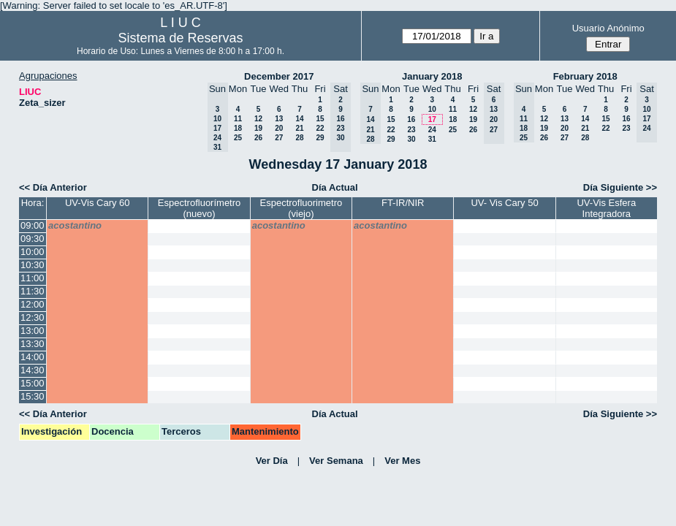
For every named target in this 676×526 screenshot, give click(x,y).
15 (320, 119)
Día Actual (335, 187)
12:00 (32, 304)
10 (432, 109)
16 (411, 119)
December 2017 (279, 76)
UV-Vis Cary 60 (97, 202)
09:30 (32, 238)
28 (299, 138)
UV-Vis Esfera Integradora (606, 208)
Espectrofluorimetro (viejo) (301, 208)
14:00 (32, 356)
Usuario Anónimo (608, 28)
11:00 (32, 277)
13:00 (32, 330)
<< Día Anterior (53, 187)
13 (279, 119)
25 (238, 138)
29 (320, 138)
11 (238, 119)
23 (411, 130)
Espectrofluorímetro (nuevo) (199, 208)
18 (238, 128)
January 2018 (432, 76)
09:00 (32, 225)
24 (432, 130)
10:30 (32, 264)
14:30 (32, 370)
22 (320, 128)
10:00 (32, 251)
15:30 (32, 396)
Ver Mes (402, 460)
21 (299, 128)
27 (279, 138)
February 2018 (585, 76)
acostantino (75, 225)
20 (279, 128)
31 (432, 139)
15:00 (32, 383)
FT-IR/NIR (403, 202)
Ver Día (272, 460)
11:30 (32, 291)
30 (411, 139)
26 (258, 138)
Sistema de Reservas (180, 38)
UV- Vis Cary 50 (504, 202)
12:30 (32, 317)
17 (432, 119)
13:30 (32, 343)
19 (258, 128)
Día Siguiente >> (620, 187)
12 (258, 119)
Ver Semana (336, 460)
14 (299, 119)
